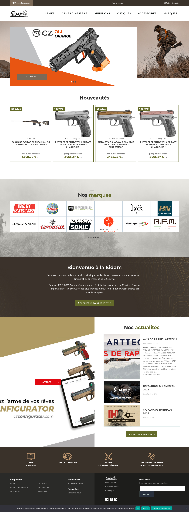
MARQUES (170, 13)
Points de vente (171, 3)
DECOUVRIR (30, 76)
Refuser (145, 508)
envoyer (145, 494)
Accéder (46, 382)
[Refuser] (186, 508)
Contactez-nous (74, 493)
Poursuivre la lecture (151, 374)
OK (138, 508)
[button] (71, 82)
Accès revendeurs (75, 483)
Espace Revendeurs (22, 3)
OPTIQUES (124, 13)
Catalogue (109, 491)
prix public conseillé (31, 155)
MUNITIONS (102, 13)
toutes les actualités (140, 434)
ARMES (49, 13)
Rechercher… (117, 3)
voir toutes (93, 237)
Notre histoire (111, 482)
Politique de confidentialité (161, 508)
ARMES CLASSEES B (74, 13)
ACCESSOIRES (147, 13)
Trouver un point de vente (93, 303)
